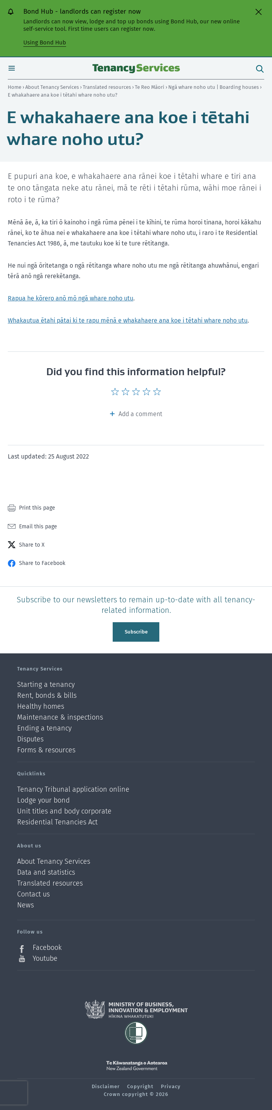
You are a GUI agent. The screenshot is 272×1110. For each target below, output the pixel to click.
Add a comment (140, 414)
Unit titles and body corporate (64, 811)
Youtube (45, 958)
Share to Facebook (42, 563)
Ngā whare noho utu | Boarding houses (214, 87)
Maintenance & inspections (60, 717)
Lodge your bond (43, 800)
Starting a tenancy (46, 685)
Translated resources (107, 87)
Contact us (33, 894)
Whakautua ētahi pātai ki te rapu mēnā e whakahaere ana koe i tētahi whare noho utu (128, 320)
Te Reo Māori (150, 87)
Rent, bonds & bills (47, 696)
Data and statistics (46, 872)
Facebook (47, 948)
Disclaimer (106, 1086)
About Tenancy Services (52, 87)
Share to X (31, 545)
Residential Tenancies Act (57, 822)
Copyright (140, 1086)
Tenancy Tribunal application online (73, 789)
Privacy (171, 1086)
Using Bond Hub (44, 42)
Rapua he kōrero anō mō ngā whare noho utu (70, 298)
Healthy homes (40, 706)
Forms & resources (46, 750)
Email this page (38, 526)
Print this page (37, 508)
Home (14, 87)
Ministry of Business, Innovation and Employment (136, 1009)
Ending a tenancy (44, 728)
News (25, 905)
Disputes (30, 739)
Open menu (11, 68)
